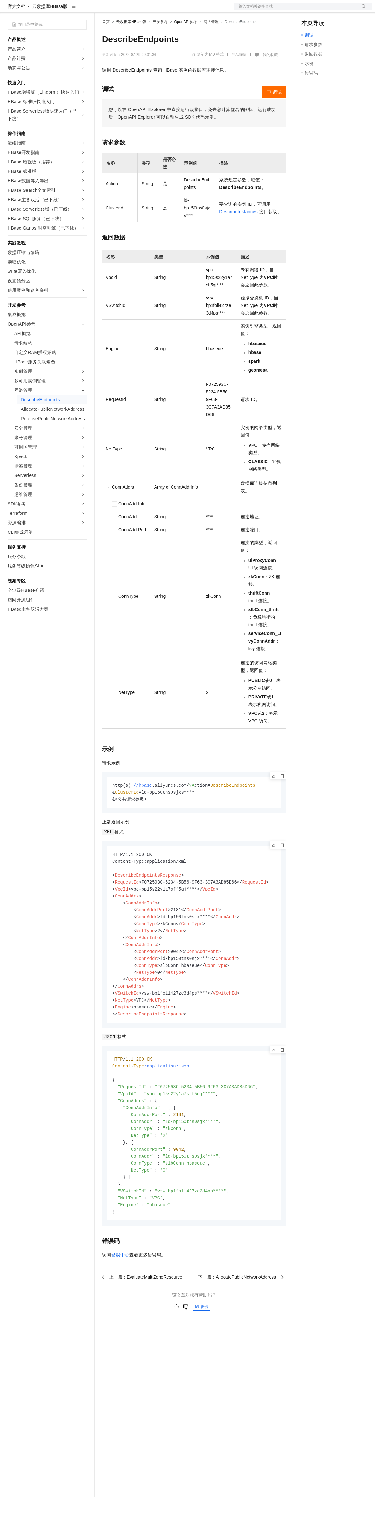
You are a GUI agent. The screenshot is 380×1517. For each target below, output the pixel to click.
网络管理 (211, 42)
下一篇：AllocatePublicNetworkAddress (241, 1312)
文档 (295, 10)
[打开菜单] (10, 10)
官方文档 (16, 26)
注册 (338, 10)
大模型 (64, 10)
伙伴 (171, 10)
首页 (106, 42)
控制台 (323, 10)
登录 (361, 10)
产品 (82, 10)
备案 (308, 10)
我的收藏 (270, 75)
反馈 (201, 1343)
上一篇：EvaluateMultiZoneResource (142, 1312)
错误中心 (120, 1290)
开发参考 (160, 42)
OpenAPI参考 (185, 42)
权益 (121, 10)
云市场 (153, 10)
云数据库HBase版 (49, 26)
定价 (136, 10)
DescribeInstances (238, 231)
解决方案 (101, 10)
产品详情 (239, 75)
